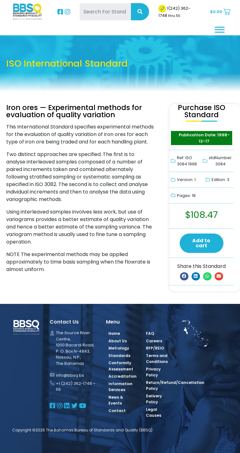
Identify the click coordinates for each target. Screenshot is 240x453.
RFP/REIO (155, 348)
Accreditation (122, 376)
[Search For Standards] (105, 11)
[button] (184, 276)
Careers (154, 341)
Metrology (118, 348)
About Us (117, 341)
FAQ (150, 333)
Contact (117, 410)
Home (114, 333)
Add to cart (201, 243)
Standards (119, 355)
